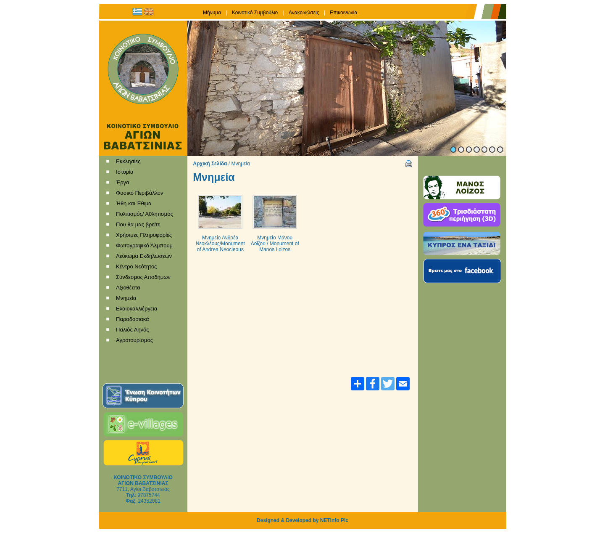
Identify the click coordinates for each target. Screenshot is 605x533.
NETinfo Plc (334, 520)
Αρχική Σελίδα (210, 164)
